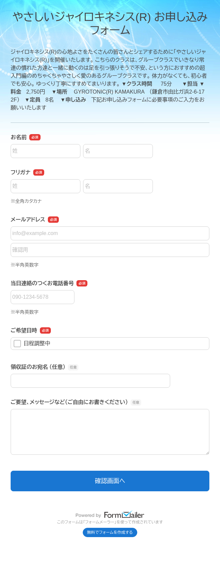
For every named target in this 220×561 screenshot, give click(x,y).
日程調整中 (32, 343)
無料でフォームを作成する (110, 532)
